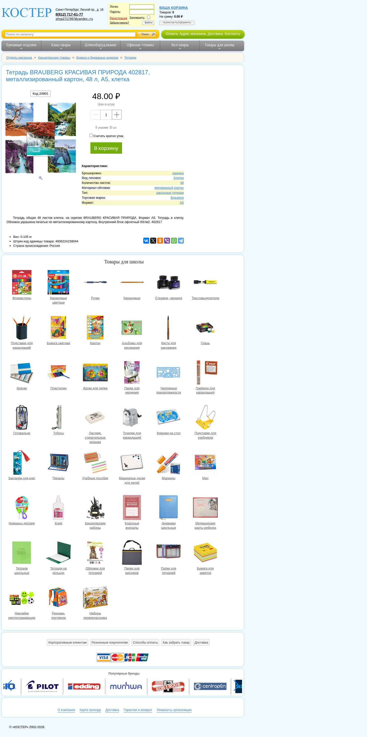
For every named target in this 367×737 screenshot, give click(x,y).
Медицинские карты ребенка (205, 508)
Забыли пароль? (119, 22)
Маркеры (168, 463)
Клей (58, 508)
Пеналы (58, 463)
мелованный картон (169, 188)
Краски (21, 373)
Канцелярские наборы (95, 508)
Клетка (179, 178)
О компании (66, 710)
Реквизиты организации (174, 710)
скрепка (178, 173)
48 (182, 183)
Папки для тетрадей (168, 553)
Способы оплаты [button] (145, 642)
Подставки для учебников (205, 418)
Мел (205, 463)
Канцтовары (61, 46)
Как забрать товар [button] (176, 642)
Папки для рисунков (132, 553)
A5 (182, 202)
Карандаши (132, 283)
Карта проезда (90, 710)
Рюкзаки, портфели (58, 598)
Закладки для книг (21, 463)
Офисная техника (140, 46)
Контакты (232, 34)
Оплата (171, 34)
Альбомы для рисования (132, 328)
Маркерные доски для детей (132, 463)
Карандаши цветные (58, 283)
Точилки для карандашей (132, 418)
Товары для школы (219, 46)
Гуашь (205, 328)
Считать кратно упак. (106, 136)
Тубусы (58, 418)
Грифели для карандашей (205, 373)
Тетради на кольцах (58, 553)
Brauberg (177, 197)
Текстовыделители (205, 283)
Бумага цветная (58, 328)
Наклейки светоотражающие (21, 598)
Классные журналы (132, 508)
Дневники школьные (168, 508)
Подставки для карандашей (21, 328)
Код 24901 (40, 93)
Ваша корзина (173, 8)
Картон (95, 328)
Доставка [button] (201, 642)
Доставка (215, 34)
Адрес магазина (192, 34)
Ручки (95, 283)
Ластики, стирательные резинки (95, 418)
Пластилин (58, 373)
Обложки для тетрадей (95, 553)
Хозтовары (180, 46)
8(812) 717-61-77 (69, 14)
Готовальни (21, 418)
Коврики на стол (168, 418)
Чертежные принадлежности (168, 373)
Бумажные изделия (21, 46)
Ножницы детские (21, 508)
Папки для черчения (132, 373)
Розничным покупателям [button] (110, 642)
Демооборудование (101, 46)
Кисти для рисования (168, 328)
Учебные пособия (95, 463)
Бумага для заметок (205, 553)
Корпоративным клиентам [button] (68, 642)
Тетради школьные (21, 553)
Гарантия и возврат (138, 710)
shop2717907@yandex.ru (74, 19)
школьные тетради (170, 193)
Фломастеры (21, 283)
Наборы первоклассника (95, 598)
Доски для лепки (95, 373)
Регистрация (118, 18)
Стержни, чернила (168, 283)
